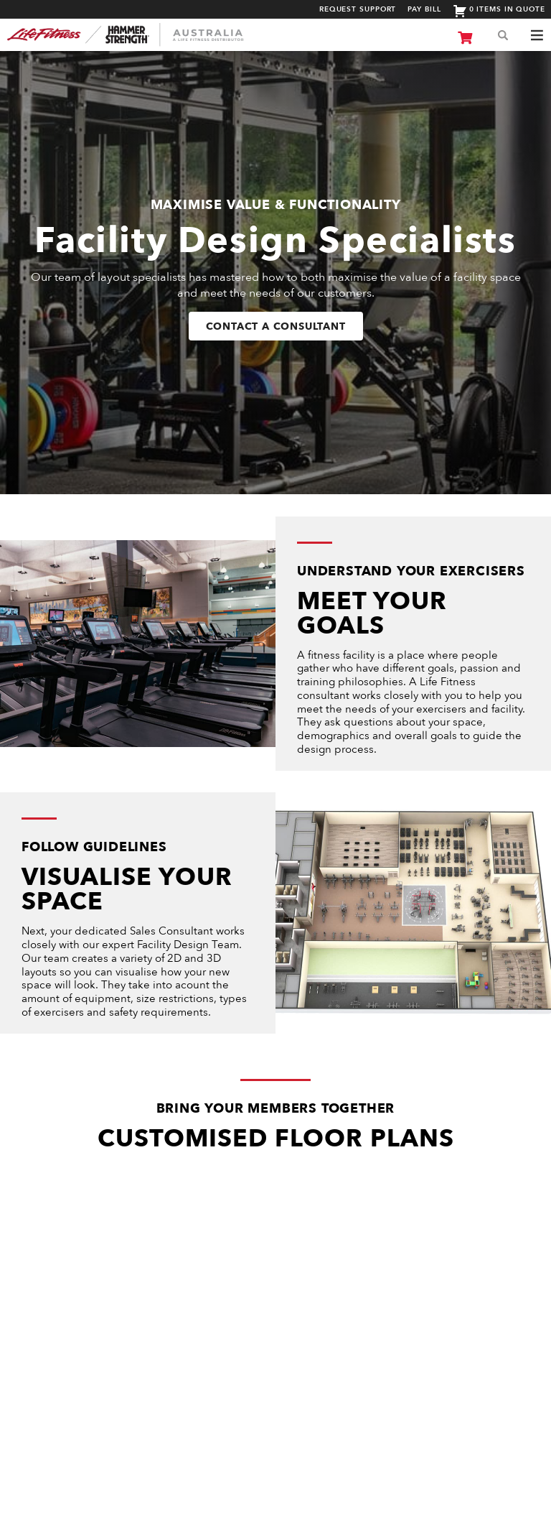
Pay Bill (424, 9)
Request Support (358, 9)
